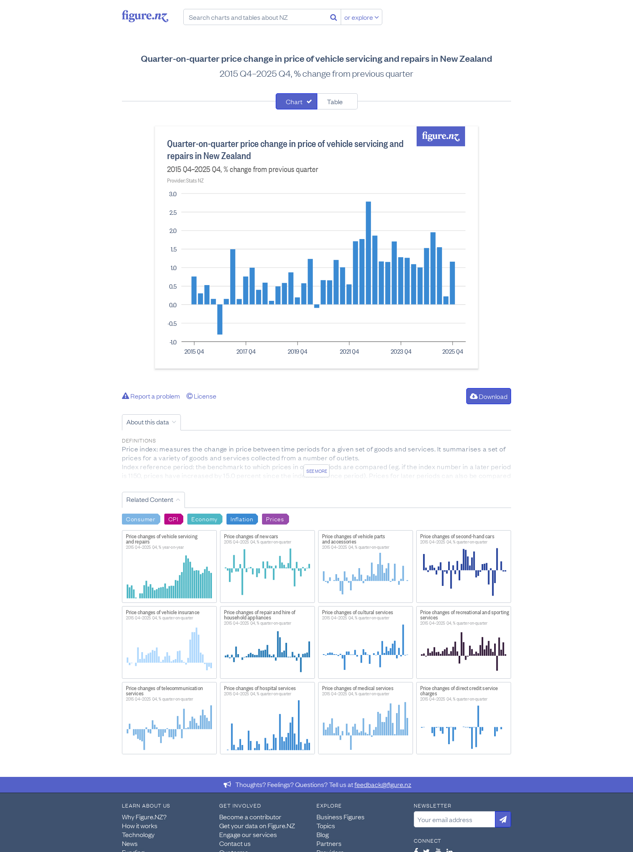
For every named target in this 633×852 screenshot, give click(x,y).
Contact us (235, 843)
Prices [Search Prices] (275, 518)
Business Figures (340, 816)
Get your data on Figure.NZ (257, 825)
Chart (294, 101)
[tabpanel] (316, 247)
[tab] (296, 101)
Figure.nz (145, 16)
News (130, 843)
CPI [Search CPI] (173, 518)
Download (488, 396)
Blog (322, 834)
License (201, 395)
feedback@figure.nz (382, 784)
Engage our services (248, 834)
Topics (325, 825)
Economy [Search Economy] (204, 518)
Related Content (149, 499)
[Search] (334, 17)
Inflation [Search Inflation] (242, 518)
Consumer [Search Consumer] (140, 518)
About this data (147, 421)
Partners (329, 843)
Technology (138, 834)
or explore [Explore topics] (361, 17)
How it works (139, 825)
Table (335, 101)
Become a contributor (250, 816)
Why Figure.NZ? (144, 816)
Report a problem (151, 395)
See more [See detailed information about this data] (316, 470)
